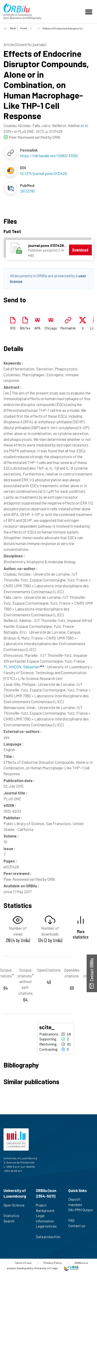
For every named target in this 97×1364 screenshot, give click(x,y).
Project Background (47, 1208)
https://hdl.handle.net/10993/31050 (49, 155)
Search (11, 1221)
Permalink (68, 328)
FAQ (73, 1220)
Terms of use (22, 1262)
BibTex (25, 328)
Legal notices (46, 1228)
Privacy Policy (53, 1262)
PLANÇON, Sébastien (24, 666)
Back (13, 28)
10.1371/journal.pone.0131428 (43, 173)
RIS (13, 328)
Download (80, 249)
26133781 (27, 191)
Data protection (48, 1239)
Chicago (50, 328)
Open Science (14, 1207)
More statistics (81, 934)
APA (37, 328)
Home (23, 28)
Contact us (78, 1226)
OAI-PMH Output (80, 1212)
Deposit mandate (77, 1202)
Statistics (13, 1216)
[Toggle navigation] (89, 11)
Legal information (47, 1218)
